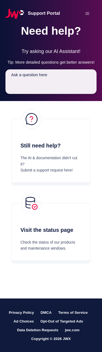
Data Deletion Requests (37, 330)
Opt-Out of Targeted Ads (61, 321)
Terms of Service (73, 312)
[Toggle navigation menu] (87, 13)
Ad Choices (23, 321)
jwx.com (72, 330)
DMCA (46, 312)
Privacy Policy (21, 312)
